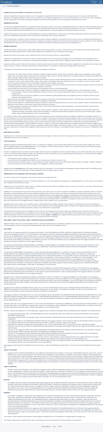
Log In (100, 3)
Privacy (59, 426)
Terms (54, 426)
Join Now (94, 3)
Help (100, 1)
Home (4, 6)
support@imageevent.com (78, 181)
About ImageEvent (46, 426)
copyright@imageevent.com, (30, 146)
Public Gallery (94, 1)
